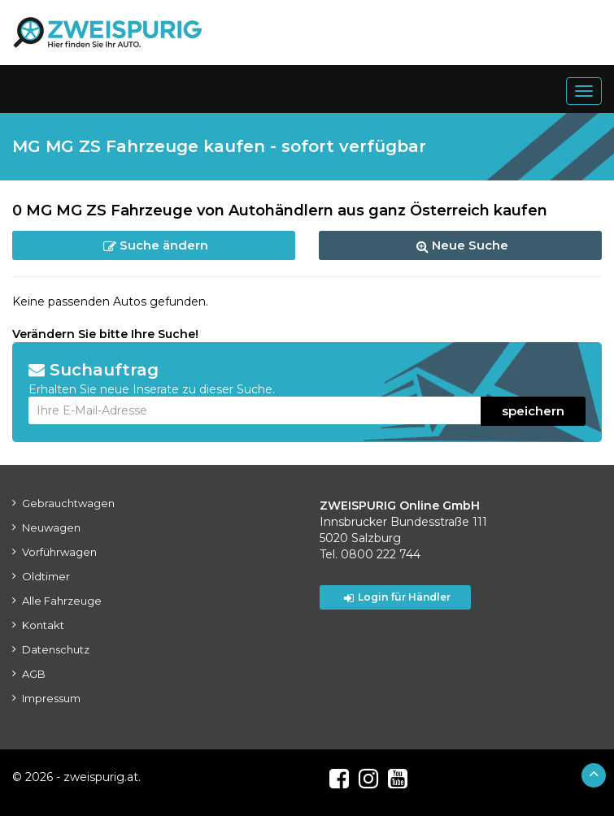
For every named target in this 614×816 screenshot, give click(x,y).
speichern (533, 411)
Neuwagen (51, 527)
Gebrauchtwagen (68, 503)
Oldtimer (46, 576)
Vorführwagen (59, 551)
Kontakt (43, 625)
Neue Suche (462, 245)
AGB (34, 673)
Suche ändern (155, 245)
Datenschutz (55, 649)
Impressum (51, 698)
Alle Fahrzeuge (62, 600)
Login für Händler (397, 597)
